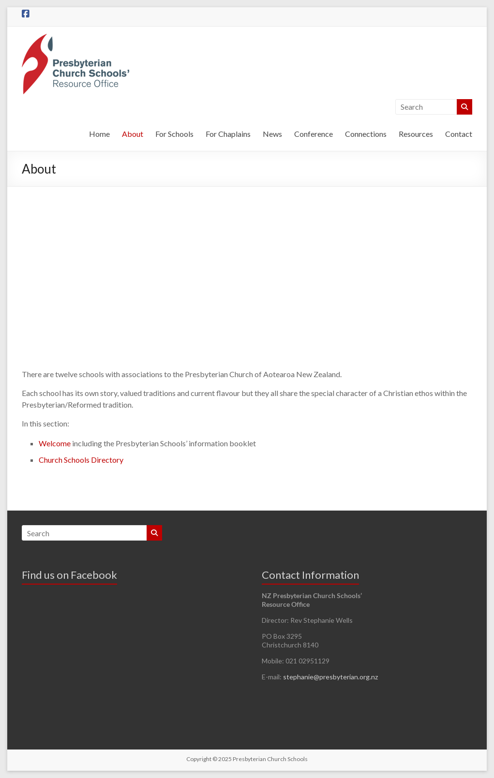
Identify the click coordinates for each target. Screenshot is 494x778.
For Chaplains (228, 133)
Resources (416, 133)
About (132, 133)
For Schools (174, 133)
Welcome (55, 443)
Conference (313, 133)
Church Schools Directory (81, 459)
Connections (366, 133)
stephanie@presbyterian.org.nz (330, 677)
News (272, 133)
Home (99, 133)
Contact (458, 133)
